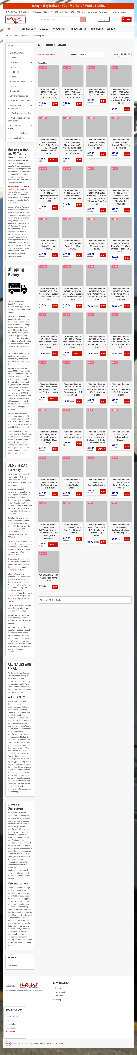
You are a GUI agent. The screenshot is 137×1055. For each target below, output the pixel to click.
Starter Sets (29, 29)
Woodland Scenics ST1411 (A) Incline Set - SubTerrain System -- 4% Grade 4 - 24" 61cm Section (97, 437)
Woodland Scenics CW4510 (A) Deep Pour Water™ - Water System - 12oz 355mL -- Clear (121, 246)
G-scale (13, 58)
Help (58, 12)
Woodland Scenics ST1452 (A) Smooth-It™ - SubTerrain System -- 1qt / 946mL (97, 530)
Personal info (12, 1016)
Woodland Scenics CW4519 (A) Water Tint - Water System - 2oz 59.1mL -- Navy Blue (97, 293)
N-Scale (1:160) (78, 29)
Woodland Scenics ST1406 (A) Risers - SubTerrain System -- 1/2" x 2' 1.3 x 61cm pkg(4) (97, 389)
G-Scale (44, 29)
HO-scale (14, 62)
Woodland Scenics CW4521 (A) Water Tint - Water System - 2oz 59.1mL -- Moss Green (48, 341)
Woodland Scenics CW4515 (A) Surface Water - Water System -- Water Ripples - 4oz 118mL (49, 293)
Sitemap (58, 1000)
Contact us (59, 996)
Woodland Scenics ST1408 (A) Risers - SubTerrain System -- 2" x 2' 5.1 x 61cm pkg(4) (121, 389)
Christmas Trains (17, 53)
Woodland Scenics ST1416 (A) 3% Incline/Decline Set (96, 482)
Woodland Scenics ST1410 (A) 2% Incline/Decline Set (72, 434)
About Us (36, 12)
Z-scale (13, 86)
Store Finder (24, 12)
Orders (10, 1020)
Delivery (58, 988)
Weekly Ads (11, 12)
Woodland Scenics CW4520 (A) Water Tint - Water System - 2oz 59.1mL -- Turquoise (121, 293)
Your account (15, 1009)
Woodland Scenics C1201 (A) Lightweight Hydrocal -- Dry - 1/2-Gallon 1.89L (48, 195)
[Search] (61, 19)
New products (60, 992)
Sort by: (74, 54)
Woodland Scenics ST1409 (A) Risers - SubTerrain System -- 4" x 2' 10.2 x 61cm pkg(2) (48, 437)
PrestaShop (59, 1043)
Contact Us (48, 12)
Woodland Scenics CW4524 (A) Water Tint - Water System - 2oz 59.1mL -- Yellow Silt (121, 341)
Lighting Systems (17, 138)
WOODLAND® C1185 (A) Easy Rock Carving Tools (48, 578)
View (116, 54)
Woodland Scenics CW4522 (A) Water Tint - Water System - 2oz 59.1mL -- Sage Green (72, 341)
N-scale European (17, 81)
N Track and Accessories (20, 113)
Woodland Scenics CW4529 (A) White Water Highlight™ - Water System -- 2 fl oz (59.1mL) (73, 389)
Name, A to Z (85, 54)
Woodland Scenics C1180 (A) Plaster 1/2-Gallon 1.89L (97, 92)
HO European (15, 67)
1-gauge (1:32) (16, 91)
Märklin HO (14, 72)
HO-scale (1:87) (59, 29)
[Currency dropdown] (115, 19)
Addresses (11, 1028)
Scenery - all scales (18, 133)
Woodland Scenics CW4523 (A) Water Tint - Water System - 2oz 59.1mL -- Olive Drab (97, 341)
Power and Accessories (20, 101)
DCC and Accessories (19, 96)
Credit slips (11, 1024)
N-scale (13, 77)
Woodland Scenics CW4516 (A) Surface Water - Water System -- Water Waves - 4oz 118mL (73, 293)
